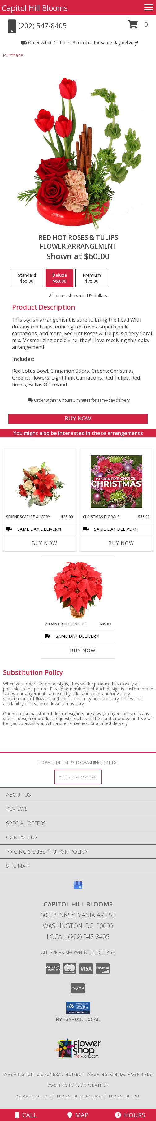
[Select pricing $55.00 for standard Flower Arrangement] (27, 278)
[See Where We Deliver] (78, 777)
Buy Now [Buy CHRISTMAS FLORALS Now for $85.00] (121, 543)
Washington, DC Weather (78, 1085)
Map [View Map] (78, 1115)
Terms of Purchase (79, 1096)
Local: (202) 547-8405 (78, 936)
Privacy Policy (33, 1096)
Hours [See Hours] (130, 1115)
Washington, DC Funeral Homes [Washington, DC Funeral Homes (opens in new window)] (42, 1074)
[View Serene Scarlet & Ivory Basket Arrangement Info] (40, 481)
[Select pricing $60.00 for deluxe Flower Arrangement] (59, 278)
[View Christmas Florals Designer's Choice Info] (116, 481)
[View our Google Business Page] (78, 888)
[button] (138, 26)
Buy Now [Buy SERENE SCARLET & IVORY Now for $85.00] (44, 543)
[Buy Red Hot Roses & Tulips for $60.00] (78, 419)
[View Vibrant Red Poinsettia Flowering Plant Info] (78, 588)
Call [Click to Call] (26, 1115)
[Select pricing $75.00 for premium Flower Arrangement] (92, 278)
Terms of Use (124, 1096)
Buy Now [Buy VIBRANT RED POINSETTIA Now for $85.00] (83, 650)
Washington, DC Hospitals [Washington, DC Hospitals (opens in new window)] (119, 1074)
